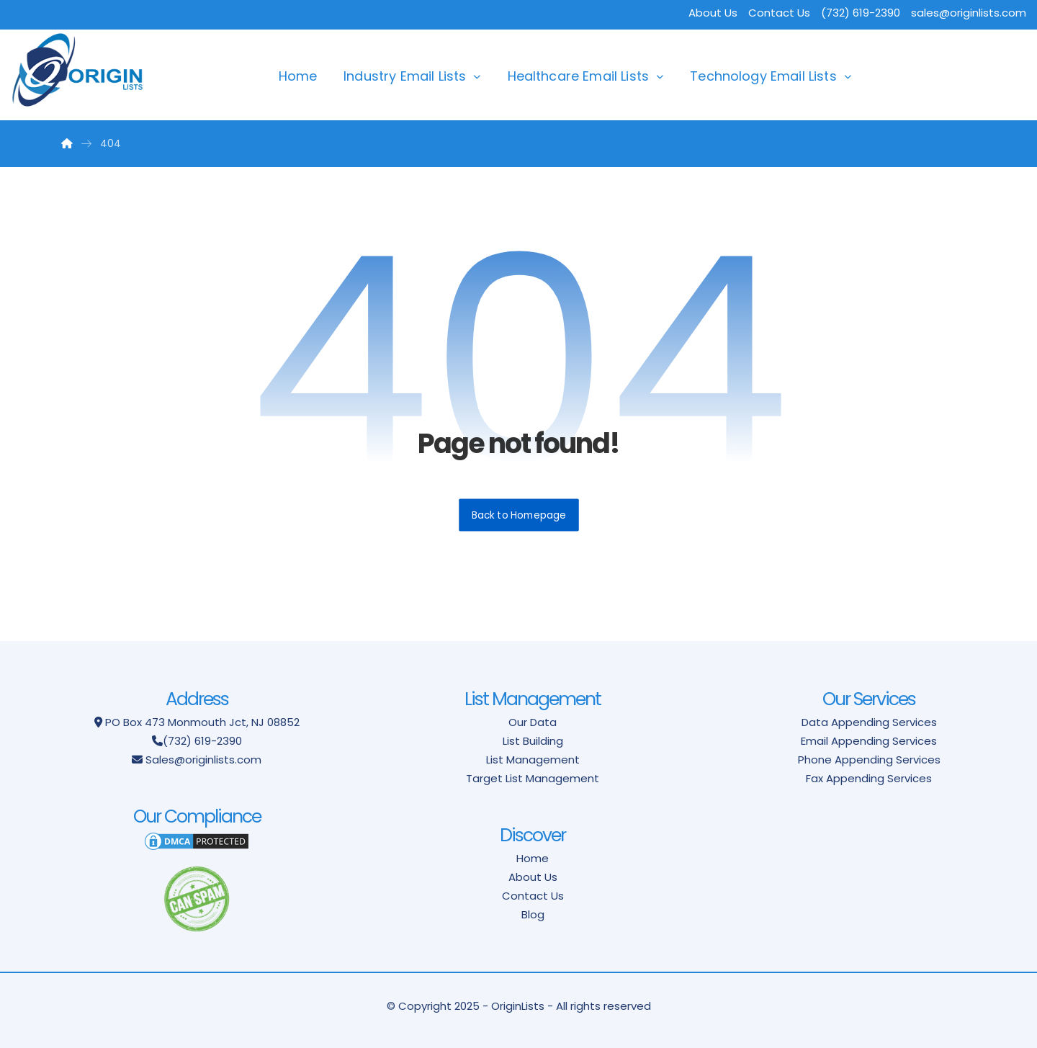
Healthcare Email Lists (579, 76)
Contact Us (779, 12)
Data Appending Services (869, 722)
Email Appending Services (869, 740)
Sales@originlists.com (203, 759)
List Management (533, 759)
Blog (532, 914)
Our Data (532, 722)
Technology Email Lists (763, 76)
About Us (712, 12)
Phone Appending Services (869, 759)
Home (298, 76)
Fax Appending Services (869, 778)
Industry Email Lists (405, 76)
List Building (533, 740)
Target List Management (532, 778)
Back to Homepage (519, 514)
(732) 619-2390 (202, 740)
